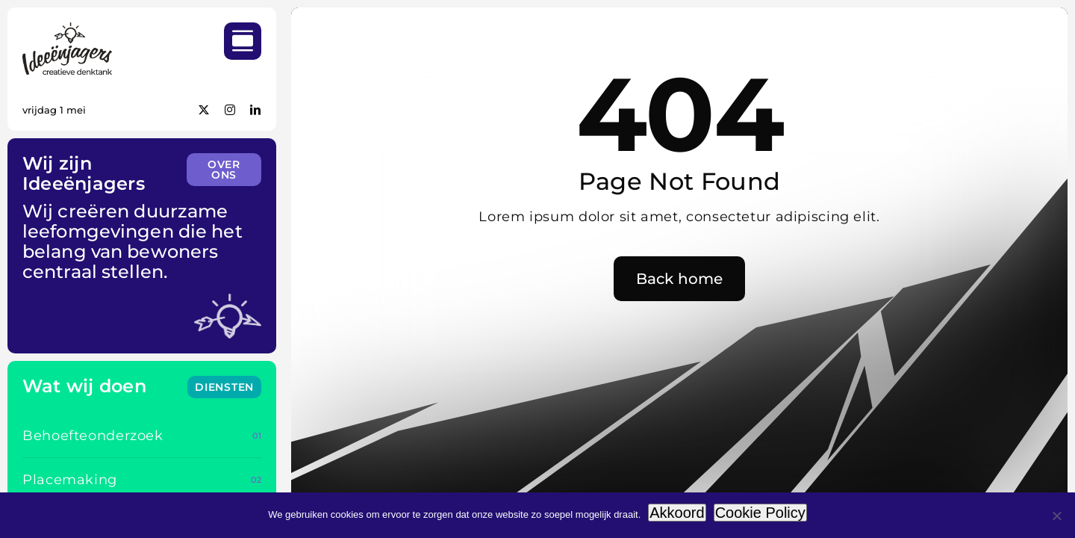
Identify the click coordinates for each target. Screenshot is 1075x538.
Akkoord (676, 512)
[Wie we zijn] (224, 169)
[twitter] (204, 110)
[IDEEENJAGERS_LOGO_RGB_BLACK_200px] (67, 29)
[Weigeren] (1056, 515)
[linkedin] (255, 110)
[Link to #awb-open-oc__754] (242, 41)
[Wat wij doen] (224, 387)
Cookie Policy (760, 512)
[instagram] (230, 110)
